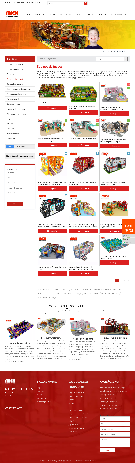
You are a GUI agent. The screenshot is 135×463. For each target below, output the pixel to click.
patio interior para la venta (110, 293)
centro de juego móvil (61, 289)
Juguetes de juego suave (16, 109)
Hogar (39, 388)
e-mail (129, 235)
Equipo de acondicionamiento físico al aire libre (21, 89)
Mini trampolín (13, 134)
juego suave (77, 289)
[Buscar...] (110, 59)
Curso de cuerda (13, 104)
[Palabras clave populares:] (85, 3)
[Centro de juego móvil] (83, 327)
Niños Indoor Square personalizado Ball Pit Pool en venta (113, 257)
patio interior (117, 289)
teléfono (129, 239)
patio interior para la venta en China (97, 289)
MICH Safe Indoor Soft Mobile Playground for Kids (52, 268)
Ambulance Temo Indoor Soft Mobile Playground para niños (113, 183)
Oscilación (11, 139)
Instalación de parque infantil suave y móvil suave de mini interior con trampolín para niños (83, 226)
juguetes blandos (74, 425)
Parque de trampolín (15, 64)
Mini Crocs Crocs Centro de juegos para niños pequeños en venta (82, 140)
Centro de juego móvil (15, 79)
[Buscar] (66, 3)
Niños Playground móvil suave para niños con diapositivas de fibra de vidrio (52, 183)
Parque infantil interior (51, 338)
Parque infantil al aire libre (115, 338)
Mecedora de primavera (16, 114)
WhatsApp (129, 242)
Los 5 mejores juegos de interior (49, 293)
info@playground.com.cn (31, 2)
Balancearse (73, 432)
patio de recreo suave (71, 293)
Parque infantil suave (15, 69)
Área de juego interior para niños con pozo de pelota (50, 103)
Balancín (10, 129)
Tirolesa (10, 124)
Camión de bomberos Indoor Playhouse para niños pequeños (82, 183)
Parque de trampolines (20, 343)
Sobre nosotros (42, 398)
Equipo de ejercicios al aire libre (79, 414)
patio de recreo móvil (90, 293)
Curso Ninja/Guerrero (76, 410)
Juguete (10, 119)
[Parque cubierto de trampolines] (20, 329)
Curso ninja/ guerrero (15, 84)
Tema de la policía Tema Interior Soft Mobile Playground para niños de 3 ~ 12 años (51, 226)
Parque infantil (13, 99)
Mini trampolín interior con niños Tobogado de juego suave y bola (111, 108)
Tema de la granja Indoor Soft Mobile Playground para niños (113, 226)
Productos (40, 391)
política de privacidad (44, 402)
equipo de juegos (44, 289)
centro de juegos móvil (76, 407)
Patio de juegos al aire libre (78, 417)
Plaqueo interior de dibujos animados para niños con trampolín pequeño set (51, 140)
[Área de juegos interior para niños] (51, 326)
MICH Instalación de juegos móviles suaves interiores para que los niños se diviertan (82, 268)
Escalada (10, 74)
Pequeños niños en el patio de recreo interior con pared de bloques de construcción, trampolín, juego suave (113, 141)
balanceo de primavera (76, 428)
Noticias (40, 395)
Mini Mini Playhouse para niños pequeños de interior (83, 107)
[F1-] (115, 326)
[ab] (67, 34)
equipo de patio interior (46, 297)
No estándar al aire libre (16, 94)
